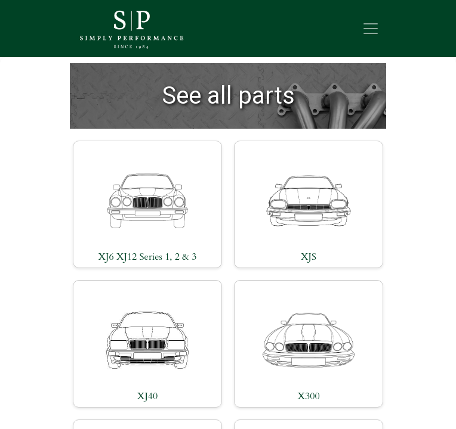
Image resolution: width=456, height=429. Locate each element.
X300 (308, 396)
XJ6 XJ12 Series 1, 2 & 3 (147, 256)
